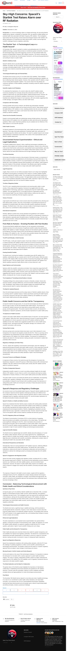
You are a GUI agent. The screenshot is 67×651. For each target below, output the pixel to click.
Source (4, 588)
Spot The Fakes (59, 137)
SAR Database (59, 117)
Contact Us (58, 122)
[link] (58, 61)
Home (4, 10)
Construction (58, 146)
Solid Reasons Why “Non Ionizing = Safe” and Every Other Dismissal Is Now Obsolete (57, 284)
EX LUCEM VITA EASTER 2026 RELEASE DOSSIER (57, 191)
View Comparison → (57, 369)
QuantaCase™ (58, 132)
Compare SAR (59, 113)
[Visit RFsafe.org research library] (58, 89)
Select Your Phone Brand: (57, 38)
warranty (38, 622)
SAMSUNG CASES (59, 160)
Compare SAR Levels (29, 636)
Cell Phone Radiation (11, 10)
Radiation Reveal (59, 108)
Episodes (55, 60)
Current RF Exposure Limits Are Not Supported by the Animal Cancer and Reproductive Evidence (58, 323)
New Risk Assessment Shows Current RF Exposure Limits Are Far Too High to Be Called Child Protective (58, 267)
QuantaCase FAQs (57, 22)
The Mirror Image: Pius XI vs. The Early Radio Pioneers (58, 178)
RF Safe (12, 605)
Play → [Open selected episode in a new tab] (60, 62)
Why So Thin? (59, 151)
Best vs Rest (58, 141)
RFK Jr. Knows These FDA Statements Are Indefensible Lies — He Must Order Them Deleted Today (58, 247)
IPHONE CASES (59, 156)
